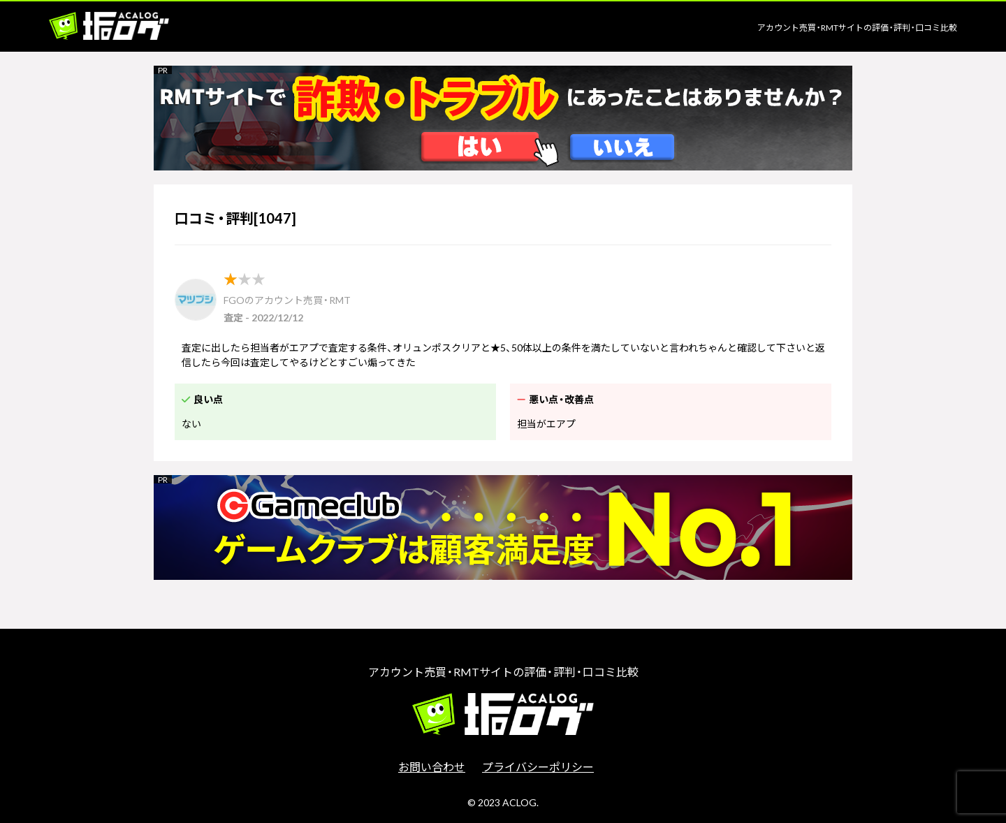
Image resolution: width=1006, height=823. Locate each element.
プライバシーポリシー (538, 766)
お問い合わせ (431, 766)
